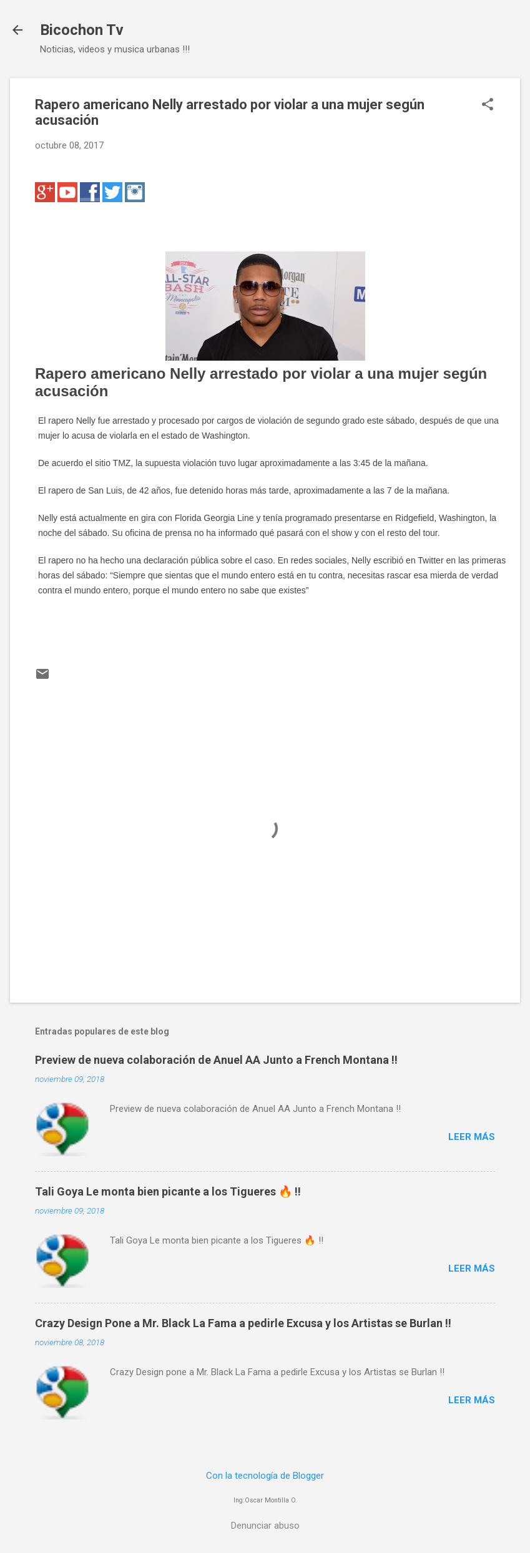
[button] (487, 105)
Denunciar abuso (265, 1525)
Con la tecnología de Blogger (265, 1475)
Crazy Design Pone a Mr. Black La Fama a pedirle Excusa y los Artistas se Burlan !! (243, 1323)
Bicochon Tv (82, 30)
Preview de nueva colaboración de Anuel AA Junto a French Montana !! (216, 1059)
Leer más (471, 1136)
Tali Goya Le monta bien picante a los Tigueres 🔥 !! (168, 1191)
